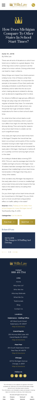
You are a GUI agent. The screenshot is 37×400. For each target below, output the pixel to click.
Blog (18, 305)
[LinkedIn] (16, 376)
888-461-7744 (18, 272)
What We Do (18, 297)
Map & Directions (18, 326)
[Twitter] (12, 376)
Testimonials (18, 301)
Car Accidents (17, 215)
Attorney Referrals (18, 293)
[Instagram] (25, 376)
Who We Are (18, 289)
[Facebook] (21, 376)
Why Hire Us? (18, 285)
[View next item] (14, 252)
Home (18, 282)
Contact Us (18, 309)
